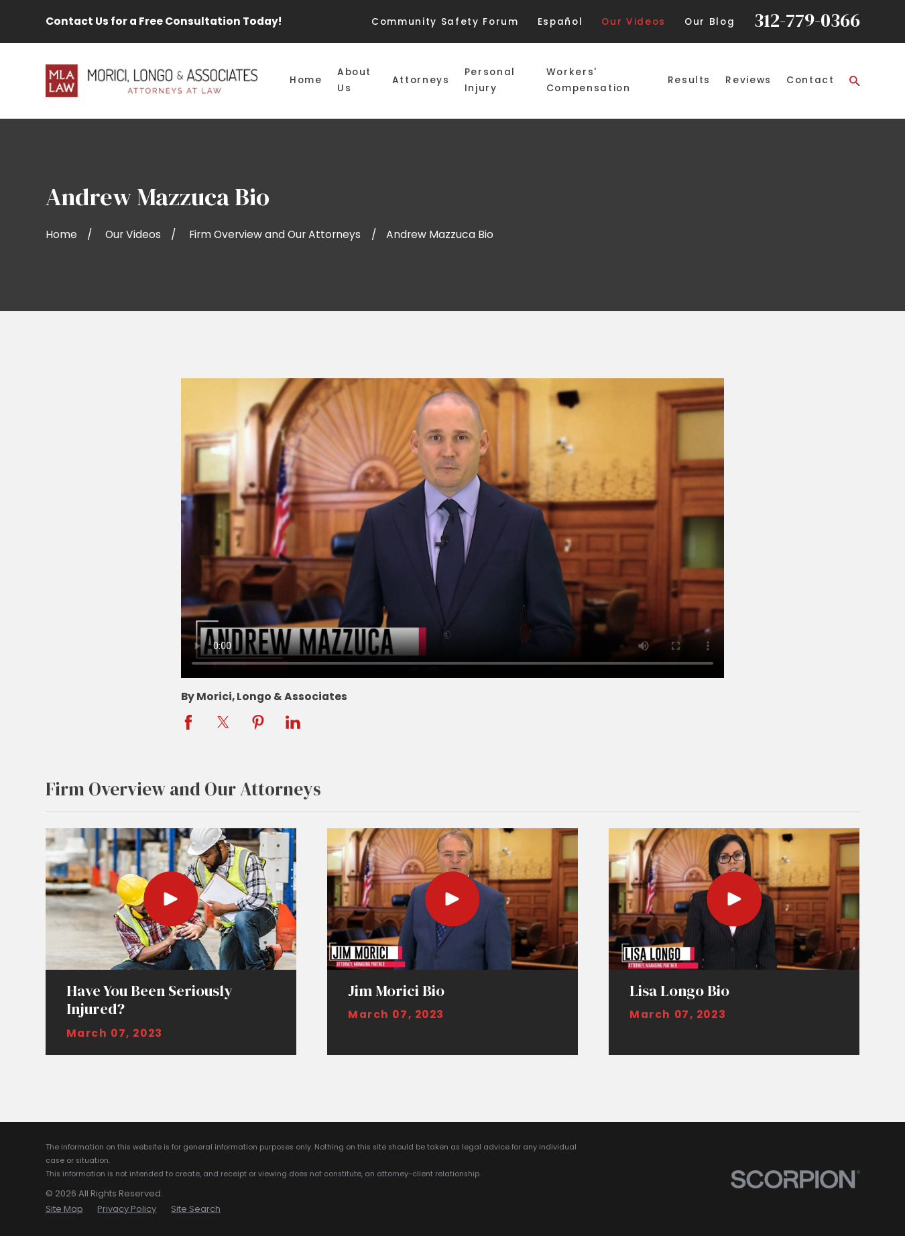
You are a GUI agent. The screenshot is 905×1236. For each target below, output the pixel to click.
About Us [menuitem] (354, 80)
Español (560, 21)
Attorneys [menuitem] (421, 80)
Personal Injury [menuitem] (490, 80)
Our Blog (709, 21)
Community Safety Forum (444, 21)
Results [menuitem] (689, 80)
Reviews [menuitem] (748, 80)
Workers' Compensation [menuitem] (588, 80)
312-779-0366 (807, 20)
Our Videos (633, 21)
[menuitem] (64, 1209)
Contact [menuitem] (810, 80)
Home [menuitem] (306, 80)
